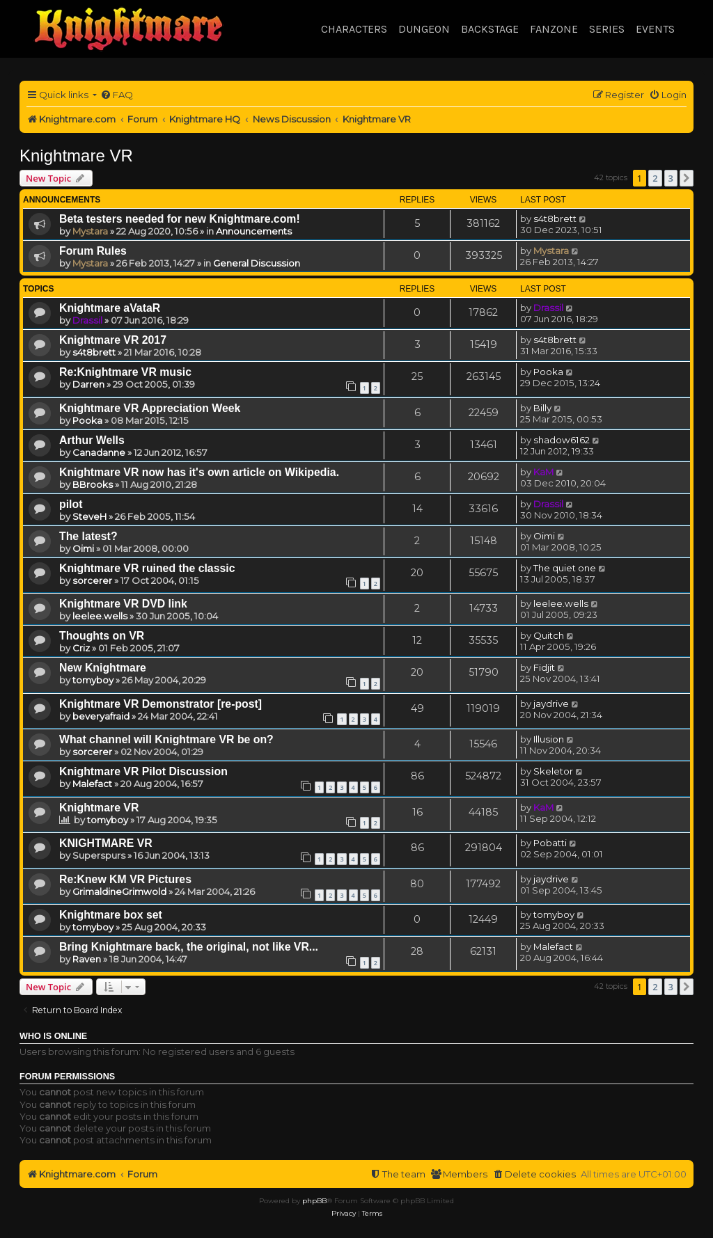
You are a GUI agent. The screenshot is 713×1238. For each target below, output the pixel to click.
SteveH (89, 516)
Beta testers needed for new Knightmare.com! (179, 219)
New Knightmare (102, 668)
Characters (354, 28)
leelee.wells (99, 615)
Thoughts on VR (101, 636)
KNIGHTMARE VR (105, 843)
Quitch (548, 635)
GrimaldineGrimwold (119, 891)
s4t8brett (555, 218)
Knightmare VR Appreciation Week (149, 408)
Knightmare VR (76, 155)
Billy (542, 407)
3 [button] (670, 178)
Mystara (90, 231)
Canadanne (98, 452)
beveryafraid (101, 716)
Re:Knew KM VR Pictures (125, 879)
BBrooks (92, 484)
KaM (543, 471)
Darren (88, 384)
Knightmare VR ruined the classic (147, 568)
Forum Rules (93, 251)
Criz (81, 647)
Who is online (53, 1036)
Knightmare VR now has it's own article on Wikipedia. (199, 472)
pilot (70, 504)
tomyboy (92, 679)
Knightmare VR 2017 (112, 340)
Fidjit (544, 667)
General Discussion (256, 263)
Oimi (83, 548)
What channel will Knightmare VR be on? (166, 739)
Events (655, 28)
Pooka (548, 371)
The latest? (88, 536)
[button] (687, 178)
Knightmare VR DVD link (123, 604)
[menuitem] (116, 95)
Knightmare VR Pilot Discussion (143, 771)
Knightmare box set (110, 915)
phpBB (314, 1200)
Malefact (92, 783)
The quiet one (564, 567)
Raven (86, 959)
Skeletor (553, 771)
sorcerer (92, 580)
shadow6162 (561, 439)
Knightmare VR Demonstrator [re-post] (160, 704)
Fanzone (554, 28)
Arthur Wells (92, 440)
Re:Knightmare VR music (125, 372)
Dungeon (424, 28)
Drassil (87, 320)
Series (607, 28)
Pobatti (550, 842)
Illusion (548, 739)
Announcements (254, 231)
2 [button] (654, 178)
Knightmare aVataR (109, 308)
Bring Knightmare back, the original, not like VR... (188, 947)
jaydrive (551, 703)
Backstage (490, 28)
